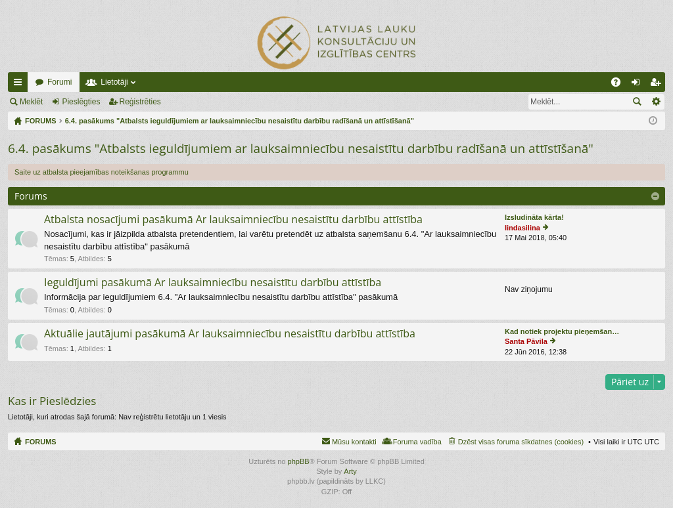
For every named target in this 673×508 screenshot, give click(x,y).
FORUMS (41, 442)
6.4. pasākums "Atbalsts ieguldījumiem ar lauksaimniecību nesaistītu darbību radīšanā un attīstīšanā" (300, 148)
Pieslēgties (81, 101)
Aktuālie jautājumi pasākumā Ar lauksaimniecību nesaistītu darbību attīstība (229, 334)
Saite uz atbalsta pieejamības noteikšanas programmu (101, 172)
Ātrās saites (20, 84)
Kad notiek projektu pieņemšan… (562, 331)
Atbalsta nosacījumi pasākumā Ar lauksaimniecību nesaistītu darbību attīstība (233, 219)
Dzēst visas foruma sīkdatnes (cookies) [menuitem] (521, 442)
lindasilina (522, 228)
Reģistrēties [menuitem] (658, 84)
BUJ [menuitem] (620, 84)
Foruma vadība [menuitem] (417, 442)
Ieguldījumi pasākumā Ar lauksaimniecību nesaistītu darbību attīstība (212, 282)
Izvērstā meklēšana (655, 102)
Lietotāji (114, 82)
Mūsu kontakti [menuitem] (354, 442)
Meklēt (31, 101)
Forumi (59, 82)
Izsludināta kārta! (534, 217)
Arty (350, 471)
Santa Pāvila (526, 341)
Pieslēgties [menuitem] (638, 84)
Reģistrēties (140, 101)
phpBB (299, 461)
